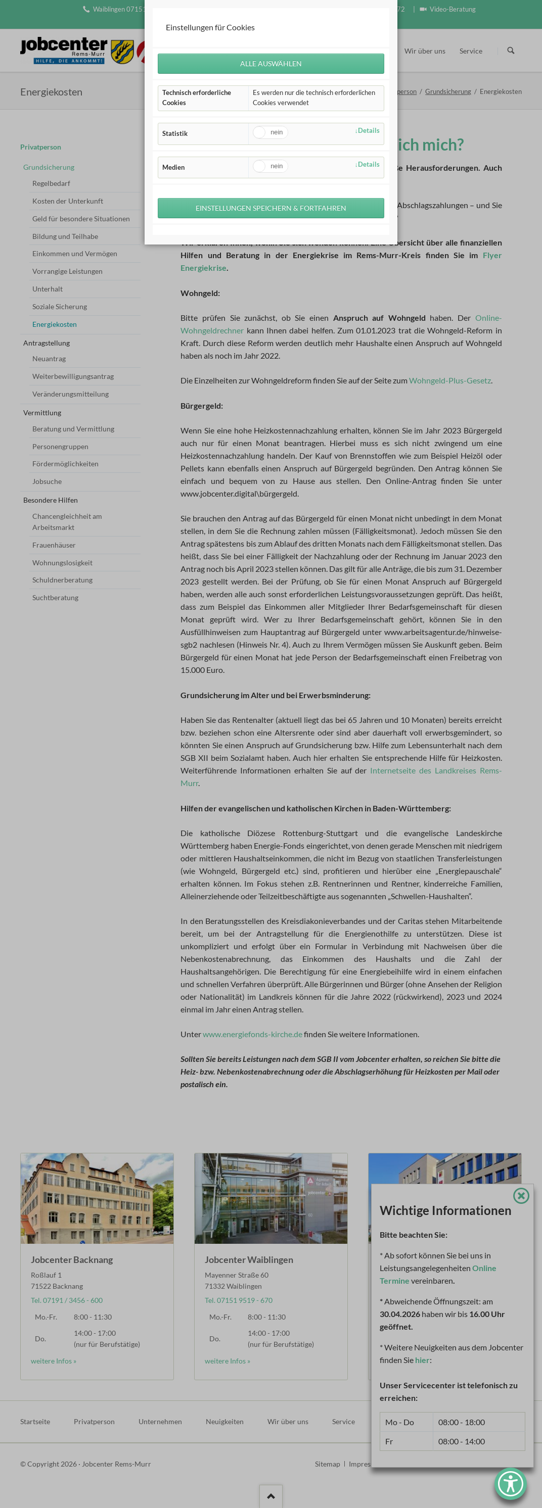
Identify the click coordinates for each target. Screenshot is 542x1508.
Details (369, 130)
